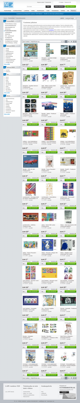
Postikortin (8, 57)
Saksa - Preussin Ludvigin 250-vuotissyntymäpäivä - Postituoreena (50, 254)
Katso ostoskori (59, 6)
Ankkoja (7, 104)
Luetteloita (26, 10)
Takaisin (64, 41)
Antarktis (8, 106)
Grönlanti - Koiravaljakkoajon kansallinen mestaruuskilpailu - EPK (68, 365)
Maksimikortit (9, 54)
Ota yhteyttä (44, 395)
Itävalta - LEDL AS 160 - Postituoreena (29, 170)
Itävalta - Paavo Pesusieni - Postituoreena (49, 170)
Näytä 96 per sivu (35, 41)
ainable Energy (9, 101)
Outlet (47, 10)
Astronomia (8, 112)
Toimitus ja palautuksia (28, 395)
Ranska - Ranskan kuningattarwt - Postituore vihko (50, 337)
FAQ (42, 391)
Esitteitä (63, 10)
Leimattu (8, 70)
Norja (7, 80)
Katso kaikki (7, 64)
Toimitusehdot (26, 391)
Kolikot (33, 10)
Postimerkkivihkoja (10, 60)
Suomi (7, 77)
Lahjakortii (43, 393)
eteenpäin (74, 41)
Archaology (8, 107)
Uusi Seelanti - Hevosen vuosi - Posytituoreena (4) (31, 281)
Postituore (8, 71)
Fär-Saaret (8, 89)
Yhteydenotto (48, 2)
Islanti (7, 86)
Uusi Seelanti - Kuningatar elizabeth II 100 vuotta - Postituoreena (67, 282)
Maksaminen (26, 396)
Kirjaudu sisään (40, 2)
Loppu (76, 41)
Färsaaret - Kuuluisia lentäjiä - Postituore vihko (49, 58)
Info (68, 10)
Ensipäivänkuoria (9, 51)
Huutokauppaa (40, 10)
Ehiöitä (7, 50)
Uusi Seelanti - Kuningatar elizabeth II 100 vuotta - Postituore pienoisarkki (29, 310)
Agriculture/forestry (10, 98)
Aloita (62, 41)
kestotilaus (51, 29)
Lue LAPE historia (9, 391)
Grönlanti (8, 88)
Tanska (7, 81)
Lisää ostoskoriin (33, 69)
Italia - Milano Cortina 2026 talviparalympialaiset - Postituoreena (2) (49, 87)
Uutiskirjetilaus (62, 394)
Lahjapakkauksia (9, 53)
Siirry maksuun (70, 6)
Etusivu (5, 18)
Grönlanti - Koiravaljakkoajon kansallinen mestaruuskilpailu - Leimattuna (50, 365)
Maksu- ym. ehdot (27, 393)
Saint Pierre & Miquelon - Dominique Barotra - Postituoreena (66, 338)
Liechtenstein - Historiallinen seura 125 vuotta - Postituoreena (49, 198)
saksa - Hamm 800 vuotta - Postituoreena (49, 225)
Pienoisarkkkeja (9, 56)
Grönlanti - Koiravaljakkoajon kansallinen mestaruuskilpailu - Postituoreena (31, 365)
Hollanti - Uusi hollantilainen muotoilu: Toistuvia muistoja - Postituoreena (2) (30, 143)
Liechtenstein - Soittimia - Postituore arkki (29, 225)
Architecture (8, 109)
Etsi (48, 6)
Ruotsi (7, 78)
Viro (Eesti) (8, 83)
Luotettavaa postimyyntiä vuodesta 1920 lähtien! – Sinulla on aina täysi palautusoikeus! (40, 14)
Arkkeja (7, 48)
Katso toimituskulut (26, 66)
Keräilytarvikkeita (17, 10)
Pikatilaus (73, 10)
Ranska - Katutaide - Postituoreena (28, 337)
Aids (7, 100)
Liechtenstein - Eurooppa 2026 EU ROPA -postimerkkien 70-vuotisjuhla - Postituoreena (31, 198)
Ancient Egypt (9, 103)
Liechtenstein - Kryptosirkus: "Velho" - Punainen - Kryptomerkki (67, 87)
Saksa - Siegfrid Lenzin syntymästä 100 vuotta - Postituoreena (66, 254)
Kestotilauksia (55, 10)
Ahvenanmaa (9, 91)
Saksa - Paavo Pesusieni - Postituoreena (30, 253)
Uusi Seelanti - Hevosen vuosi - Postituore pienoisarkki (50, 281)
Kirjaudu (65, 392)
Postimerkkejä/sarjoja (10, 59)
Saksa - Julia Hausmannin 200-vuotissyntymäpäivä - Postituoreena (68, 226)
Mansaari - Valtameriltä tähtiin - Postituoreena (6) (31, 114)
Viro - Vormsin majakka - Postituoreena (48, 309)
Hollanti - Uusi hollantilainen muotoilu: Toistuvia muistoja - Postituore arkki (49, 143)
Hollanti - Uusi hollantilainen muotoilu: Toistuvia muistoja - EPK (67, 143)
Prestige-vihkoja (9, 62)
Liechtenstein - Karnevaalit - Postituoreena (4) (67, 197)
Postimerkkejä (7, 10)
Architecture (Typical (10, 110)
